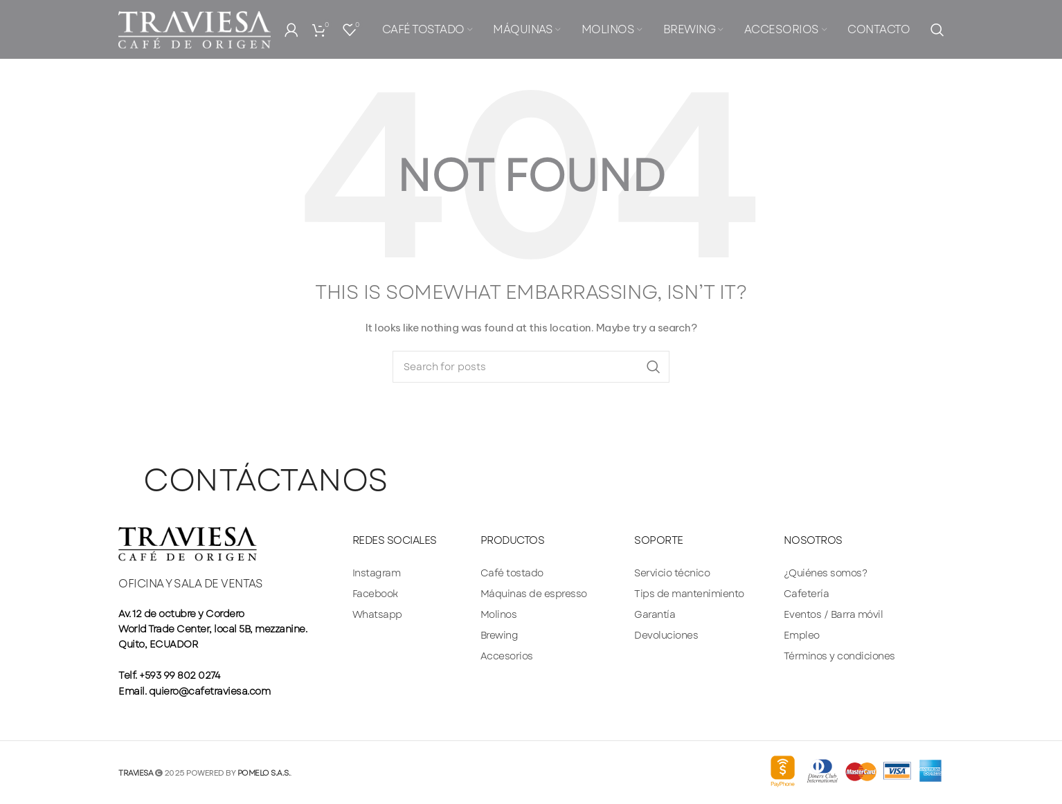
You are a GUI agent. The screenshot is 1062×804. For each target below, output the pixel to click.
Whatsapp (377, 614)
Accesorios (506, 656)
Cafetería (806, 594)
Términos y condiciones (839, 656)
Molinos (498, 614)
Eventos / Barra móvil (833, 614)
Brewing (499, 635)
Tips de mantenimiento (689, 594)
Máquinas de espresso (533, 594)
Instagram (376, 573)
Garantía (654, 614)
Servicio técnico (672, 573)
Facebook (375, 594)
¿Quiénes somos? (825, 573)
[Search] (937, 31)
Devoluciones (666, 635)
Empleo (802, 635)
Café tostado (511, 573)
